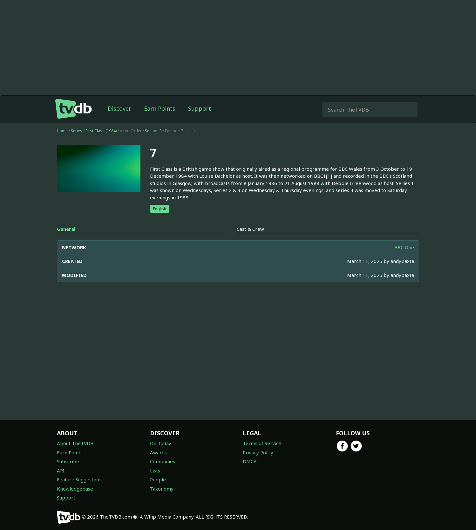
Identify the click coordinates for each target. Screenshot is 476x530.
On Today (160, 443)
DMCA (250, 461)
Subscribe (68, 461)
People (158, 479)
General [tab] (66, 241)
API (61, 470)
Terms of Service (262, 443)
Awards (158, 452)
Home (62, 143)
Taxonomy (161, 488)
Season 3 (153, 143)
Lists (155, 470)
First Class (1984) (101, 143)
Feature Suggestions (80, 479)
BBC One (404, 260)
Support (199, 121)
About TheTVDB (75, 443)
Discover (119, 121)
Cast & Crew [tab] (250, 241)
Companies (162, 461)
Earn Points (159, 121)
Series (76, 143)
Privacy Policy (258, 452)
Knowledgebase (75, 488)
